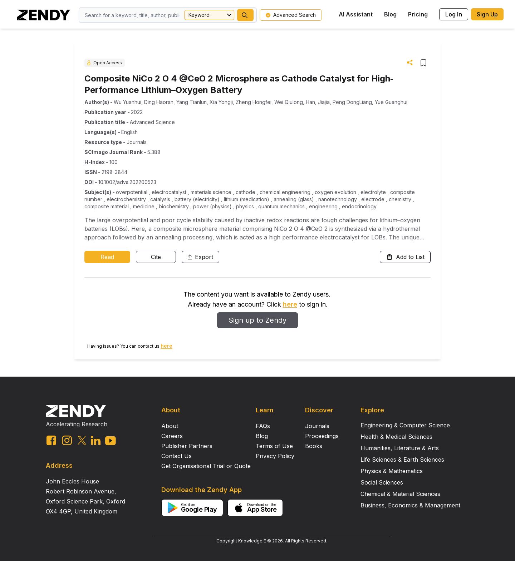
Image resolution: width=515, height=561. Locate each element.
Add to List (405, 256)
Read (107, 256)
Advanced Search (291, 15)
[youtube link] (110, 440)
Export (200, 256)
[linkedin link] (95, 440)
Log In (453, 14)
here (290, 304)
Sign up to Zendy (257, 320)
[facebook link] (51, 440)
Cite (156, 256)
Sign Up (487, 14)
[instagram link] (67, 440)
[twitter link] (82, 440)
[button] (245, 15)
